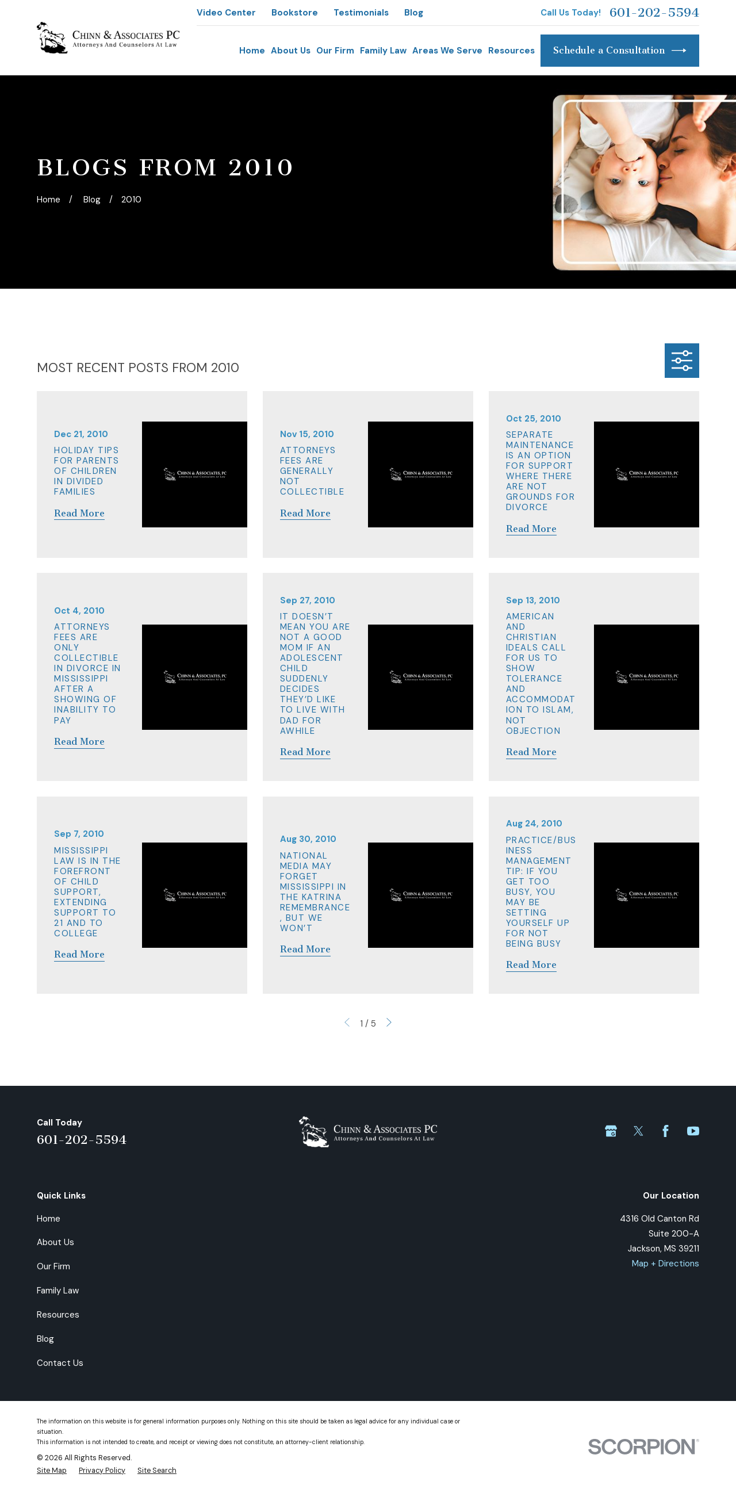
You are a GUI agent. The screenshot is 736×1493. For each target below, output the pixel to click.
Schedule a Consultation (620, 50)
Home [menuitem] (252, 50)
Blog (413, 12)
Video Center (226, 12)
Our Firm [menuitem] (335, 50)
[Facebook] (666, 1131)
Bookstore (294, 12)
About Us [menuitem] (290, 50)
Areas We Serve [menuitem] (447, 50)
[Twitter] (638, 1131)
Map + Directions (665, 1263)
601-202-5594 (654, 12)
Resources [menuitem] (511, 50)
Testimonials (361, 12)
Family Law (58, 1290)
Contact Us (60, 1363)
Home (48, 1218)
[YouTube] (693, 1131)
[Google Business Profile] (611, 1131)
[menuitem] (52, 1471)
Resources (58, 1314)
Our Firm (53, 1266)
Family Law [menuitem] (383, 50)
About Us (55, 1242)
